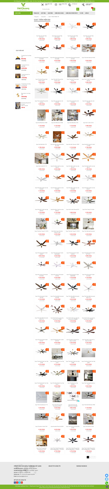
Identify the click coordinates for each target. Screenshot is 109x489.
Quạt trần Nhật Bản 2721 (41, 144)
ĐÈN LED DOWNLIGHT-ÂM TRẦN (22, 39)
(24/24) (71, 1)
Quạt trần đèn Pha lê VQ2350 (57, 426)
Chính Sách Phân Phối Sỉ (72, 13)
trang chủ (36, 13)
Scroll (107, 487)
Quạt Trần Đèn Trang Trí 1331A (73, 231)
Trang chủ (36, 16)
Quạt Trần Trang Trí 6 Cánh (88, 209)
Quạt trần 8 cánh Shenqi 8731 (72, 209)
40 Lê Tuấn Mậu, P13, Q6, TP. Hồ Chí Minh (43, 1)
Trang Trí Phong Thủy (21, 66)
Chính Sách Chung (59, 13)
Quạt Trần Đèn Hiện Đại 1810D (88, 57)
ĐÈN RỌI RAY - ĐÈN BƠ (20, 43)
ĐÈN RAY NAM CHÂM (20, 46)
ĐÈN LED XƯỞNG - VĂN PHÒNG (22, 52)
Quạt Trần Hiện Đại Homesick (88, 231)
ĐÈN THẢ (18, 27)
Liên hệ (86, 13)
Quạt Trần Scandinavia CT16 (41, 404)
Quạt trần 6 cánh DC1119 (41, 166)
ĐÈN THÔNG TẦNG (20, 34)
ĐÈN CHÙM (18, 23)
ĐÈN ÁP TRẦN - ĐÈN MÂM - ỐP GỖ (23, 25)
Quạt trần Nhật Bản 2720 (72, 122)
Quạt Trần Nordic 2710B (88, 426)
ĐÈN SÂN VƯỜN (19, 36)
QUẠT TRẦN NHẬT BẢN (21, 18)
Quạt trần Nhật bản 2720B (57, 122)
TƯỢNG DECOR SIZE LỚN (21, 57)
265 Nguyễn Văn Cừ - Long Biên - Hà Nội (23, 1)
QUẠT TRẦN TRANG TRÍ (21, 16)
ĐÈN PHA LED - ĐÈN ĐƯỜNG (22, 48)
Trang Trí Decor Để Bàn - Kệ (22, 59)
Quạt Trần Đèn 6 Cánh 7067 (41, 426)
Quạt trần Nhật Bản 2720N (41, 122)
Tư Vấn (81, 13)
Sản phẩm (50, 13)
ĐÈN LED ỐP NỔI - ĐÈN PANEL (22, 50)
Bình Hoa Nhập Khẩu (20, 69)
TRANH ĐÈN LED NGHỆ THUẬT (22, 64)
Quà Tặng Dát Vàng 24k (21, 62)
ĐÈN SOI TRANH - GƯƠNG (21, 32)
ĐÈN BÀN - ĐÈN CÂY (20, 41)
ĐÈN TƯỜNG (18, 30)
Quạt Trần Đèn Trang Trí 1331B (41, 231)
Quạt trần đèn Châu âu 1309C (72, 144)
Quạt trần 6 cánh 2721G (88, 122)
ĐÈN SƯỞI (18, 55)
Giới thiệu (43, 13)
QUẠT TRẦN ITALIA (20, 20)
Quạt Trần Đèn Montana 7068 (88, 404)
